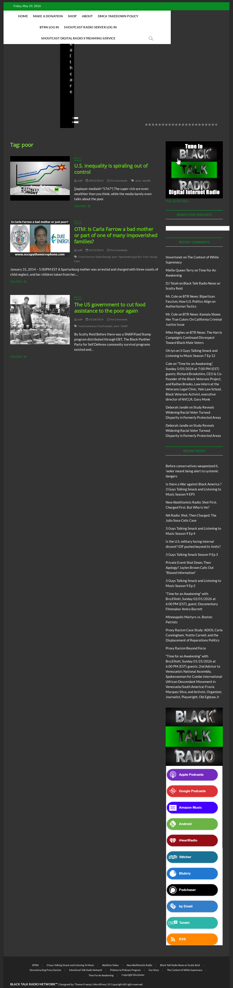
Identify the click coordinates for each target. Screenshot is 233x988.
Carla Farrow (86, 246)
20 (209, 114)
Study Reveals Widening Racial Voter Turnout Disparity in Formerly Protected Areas (193, 401)
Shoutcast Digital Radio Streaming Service (136, 27)
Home (40, 16)
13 (186, 114)
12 (183, 114)
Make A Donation (65, 16)
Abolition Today (110, 954)
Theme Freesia (83, 973)
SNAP (124, 315)
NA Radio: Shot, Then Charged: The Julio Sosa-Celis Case (142, 86)
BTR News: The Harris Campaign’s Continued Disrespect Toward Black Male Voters (194, 327)
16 (196, 114)
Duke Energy (103, 246)
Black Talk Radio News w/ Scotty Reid (180, 954)
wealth (147, 169)
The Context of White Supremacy (184, 959)
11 (180, 114)
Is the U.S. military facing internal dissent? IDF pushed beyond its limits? (201, 83)
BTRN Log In (170, 16)
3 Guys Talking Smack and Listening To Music (70, 954)
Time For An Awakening (101, 964)
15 (193, 114)
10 (176, 114)
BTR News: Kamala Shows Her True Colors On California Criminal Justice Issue (194, 308)
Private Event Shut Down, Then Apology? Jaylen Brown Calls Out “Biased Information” (190, 557)
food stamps (105, 315)
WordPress (99, 973)
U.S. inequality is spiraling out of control (111, 157)
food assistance (87, 315)
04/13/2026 (142, 98)
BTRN (27, 67)
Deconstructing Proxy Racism (45, 959)
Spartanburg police (130, 246)
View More (17, 111)
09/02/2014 (94, 169)
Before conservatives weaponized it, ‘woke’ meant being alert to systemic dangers (29, 83)
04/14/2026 (86, 98)
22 (216, 114)
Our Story (154, 959)
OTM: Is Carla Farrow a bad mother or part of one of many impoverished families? (115, 224)
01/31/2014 (94, 239)
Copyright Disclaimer (133, 964)
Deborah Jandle (177, 396)
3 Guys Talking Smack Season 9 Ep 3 (192, 544)
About (104, 16)
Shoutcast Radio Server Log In (68, 27)
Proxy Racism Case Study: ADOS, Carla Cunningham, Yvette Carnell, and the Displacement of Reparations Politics (194, 624)
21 (213, 114)
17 (199, 114)
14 (189, 114)
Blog (19, 67)
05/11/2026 (30, 98)
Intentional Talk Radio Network (85, 959)
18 (203, 114)
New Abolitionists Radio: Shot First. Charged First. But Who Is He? (88, 83)
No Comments (19, 104)
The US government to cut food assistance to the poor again (109, 296)
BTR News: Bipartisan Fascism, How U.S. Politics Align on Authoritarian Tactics (191, 290)
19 (206, 114)
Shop (89, 16)
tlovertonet (174, 246)
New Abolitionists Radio (146, 73)
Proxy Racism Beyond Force (186, 637)
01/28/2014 (94, 308)
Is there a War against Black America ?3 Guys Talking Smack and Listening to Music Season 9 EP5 (193, 478)
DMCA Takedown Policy (135, 16)
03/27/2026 (199, 98)
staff (13, 98)
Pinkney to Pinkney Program (125, 959)
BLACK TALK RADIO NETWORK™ (34, 973)
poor (139, 169)
